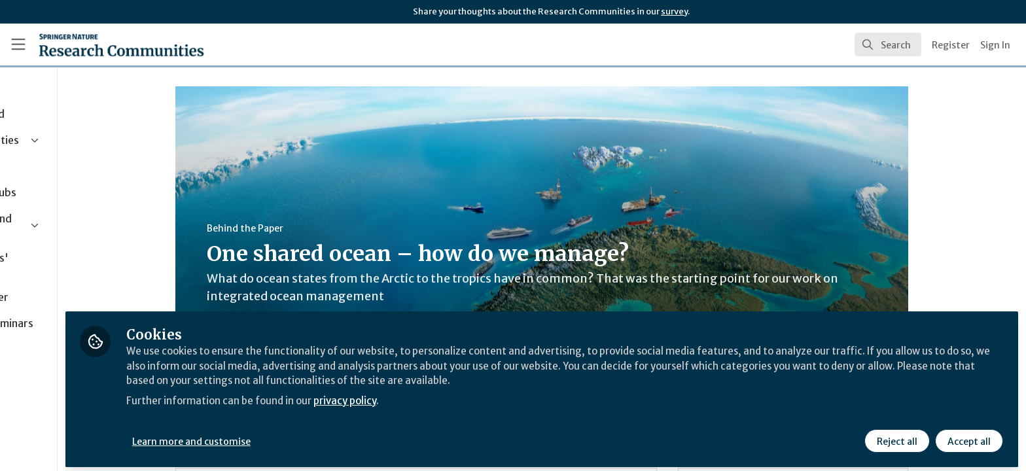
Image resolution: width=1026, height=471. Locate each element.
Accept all (968, 436)
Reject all (896, 436)
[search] (888, 44)
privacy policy (466, 395)
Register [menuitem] (951, 45)
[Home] (121, 44)
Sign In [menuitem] (995, 45)
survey (674, 11)
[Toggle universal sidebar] (18, 44)
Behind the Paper (300, 228)
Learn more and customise (302, 436)
